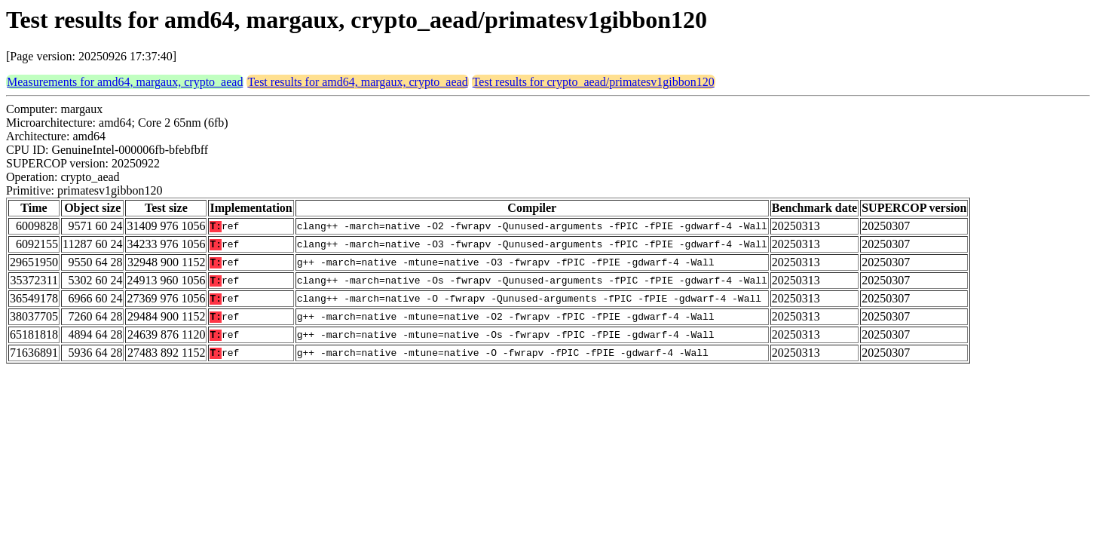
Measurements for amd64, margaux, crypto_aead (125, 81)
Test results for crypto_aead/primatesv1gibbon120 (594, 81)
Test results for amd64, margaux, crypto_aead (357, 81)
